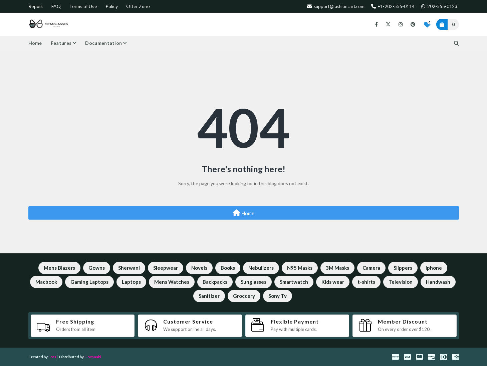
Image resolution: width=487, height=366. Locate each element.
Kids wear (332, 282)
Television (401, 282)
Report (35, 6)
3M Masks (337, 268)
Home (243, 213)
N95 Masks (299, 268)
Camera (371, 268)
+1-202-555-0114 (393, 6)
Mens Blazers (59, 268)
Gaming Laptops (89, 282)
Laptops (131, 282)
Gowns (96, 268)
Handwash (438, 282)
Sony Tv (277, 296)
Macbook (46, 282)
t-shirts (366, 282)
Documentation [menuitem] (103, 43)
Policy (111, 6)
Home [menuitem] (35, 43)
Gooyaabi (92, 356)
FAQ (56, 6)
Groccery (244, 296)
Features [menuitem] (61, 43)
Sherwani (129, 268)
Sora (52, 356)
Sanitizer (209, 296)
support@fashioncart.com (335, 6)
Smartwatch (294, 282)
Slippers (403, 268)
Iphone (434, 268)
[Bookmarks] (427, 24)
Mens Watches (171, 282)
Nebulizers (261, 268)
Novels (199, 268)
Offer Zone (138, 6)
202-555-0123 (439, 6)
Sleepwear (165, 268)
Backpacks (215, 282)
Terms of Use (83, 6)
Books (228, 268)
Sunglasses (253, 282)
